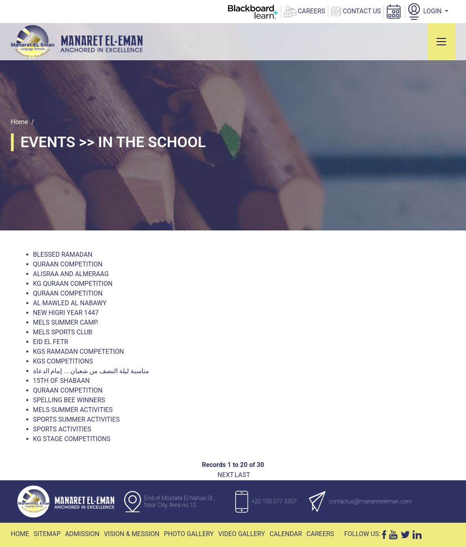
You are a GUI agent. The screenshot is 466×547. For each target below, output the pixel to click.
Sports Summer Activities (76, 419)
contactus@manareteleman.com (370, 501)
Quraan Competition (68, 264)
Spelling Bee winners (69, 400)
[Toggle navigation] (441, 41)
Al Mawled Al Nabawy (70, 303)
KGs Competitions (63, 361)
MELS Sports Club (63, 332)
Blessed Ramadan (63, 254)
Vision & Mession (132, 534)
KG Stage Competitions (72, 439)
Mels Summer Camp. (66, 322)
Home (19, 122)
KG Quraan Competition (73, 283)
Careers (320, 534)
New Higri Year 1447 (66, 313)
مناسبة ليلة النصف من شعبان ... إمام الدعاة (91, 371)
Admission (82, 534)
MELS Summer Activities (73, 410)
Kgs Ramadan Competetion (78, 351)
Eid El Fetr (50, 342)
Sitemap (47, 534)
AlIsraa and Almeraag (71, 274)
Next (225, 475)
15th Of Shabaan (61, 380)
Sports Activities (62, 429)
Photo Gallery (188, 534)
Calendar (286, 534)
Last (242, 475)
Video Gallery (241, 534)
